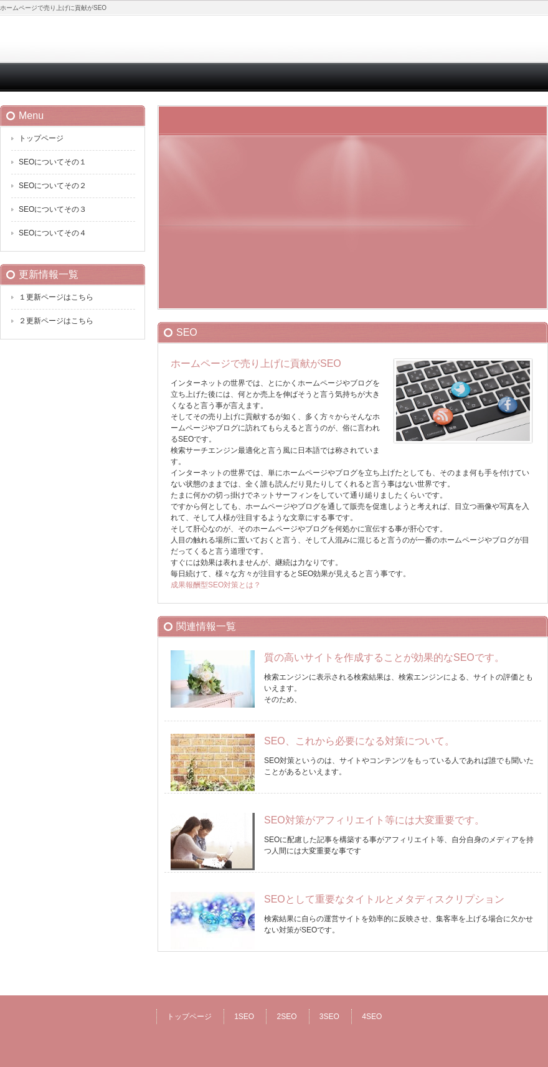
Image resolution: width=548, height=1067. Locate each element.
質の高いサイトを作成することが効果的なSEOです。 (384, 657)
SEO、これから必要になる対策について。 (359, 741)
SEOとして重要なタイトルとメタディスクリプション (384, 899)
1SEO (244, 1016)
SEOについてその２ (53, 185)
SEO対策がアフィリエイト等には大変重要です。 (374, 820)
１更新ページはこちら (56, 297)
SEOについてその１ (53, 162)
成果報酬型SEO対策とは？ (216, 585)
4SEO (372, 1016)
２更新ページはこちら (56, 320)
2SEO (286, 1016)
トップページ (41, 138)
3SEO (329, 1016)
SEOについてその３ (53, 209)
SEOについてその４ (53, 233)
